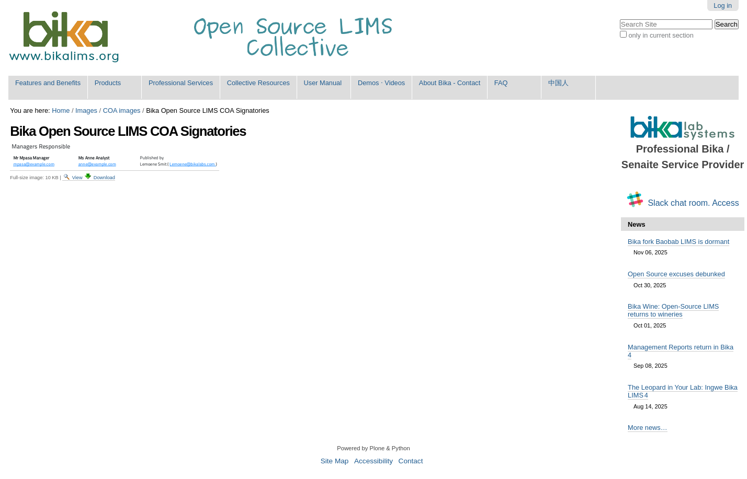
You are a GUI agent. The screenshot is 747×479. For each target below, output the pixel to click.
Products (108, 83)
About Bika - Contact (449, 83)
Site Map (335, 461)
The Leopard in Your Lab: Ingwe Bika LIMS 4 (683, 391)
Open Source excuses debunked (676, 274)
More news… (647, 427)
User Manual (323, 83)
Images (86, 110)
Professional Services (181, 83)
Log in (723, 5)
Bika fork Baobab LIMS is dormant (678, 242)
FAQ (501, 83)
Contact (411, 461)
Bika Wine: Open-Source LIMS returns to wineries (673, 310)
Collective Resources (258, 83)
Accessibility (373, 461)
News (636, 224)
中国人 (558, 83)
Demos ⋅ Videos (381, 83)
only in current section (660, 35)
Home (61, 110)
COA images (122, 110)
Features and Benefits (48, 83)
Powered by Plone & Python (373, 448)
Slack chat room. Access (693, 202)
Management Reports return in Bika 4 (680, 351)
